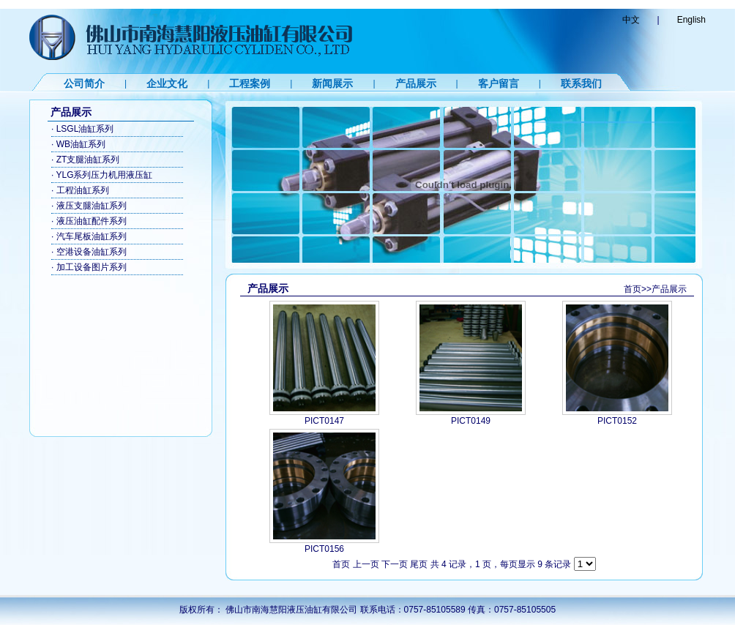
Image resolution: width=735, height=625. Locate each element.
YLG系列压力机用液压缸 (104, 175)
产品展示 (415, 83)
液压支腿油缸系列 (91, 206)
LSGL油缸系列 (85, 129)
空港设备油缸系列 (91, 252)
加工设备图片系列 (91, 267)
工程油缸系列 (82, 190)
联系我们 (581, 83)
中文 (631, 20)
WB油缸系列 (80, 144)
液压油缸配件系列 (91, 221)
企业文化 (166, 83)
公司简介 (84, 83)
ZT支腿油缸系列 (88, 159)
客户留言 (498, 83)
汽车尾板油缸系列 (91, 236)
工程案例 (249, 83)
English (691, 20)
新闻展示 (332, 83)
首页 (632, 289)
